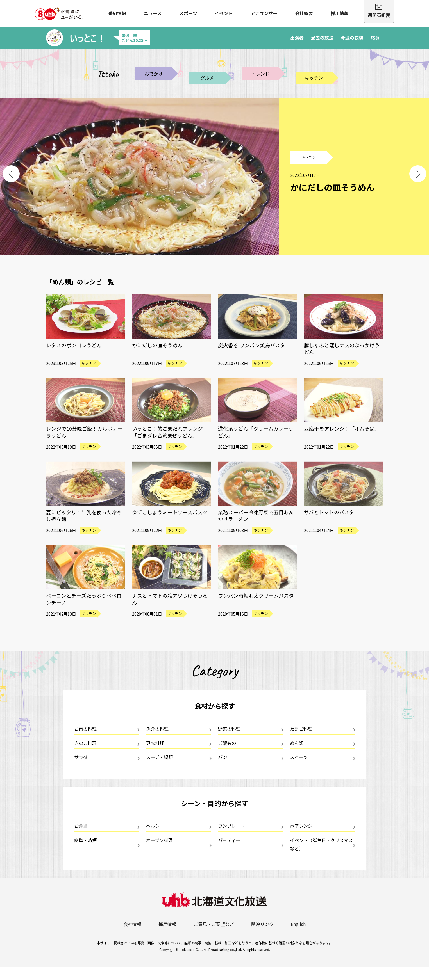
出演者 (297, 37)
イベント (224, 13)
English (298, 924)
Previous (11, 173)
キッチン (314, 77)
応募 (375, 37)
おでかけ (154, 73)
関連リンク (262, 924)
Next (417, 173)
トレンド (260, 73)
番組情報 (117, 13)
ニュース (153, 13)
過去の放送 (322, 37)
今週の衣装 (352, 37)
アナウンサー (263, 13)
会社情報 (132, 924)
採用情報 (340, 13)
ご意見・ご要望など (214, 924)
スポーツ (188, 13)
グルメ (207, 77)
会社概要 (304, 13)
